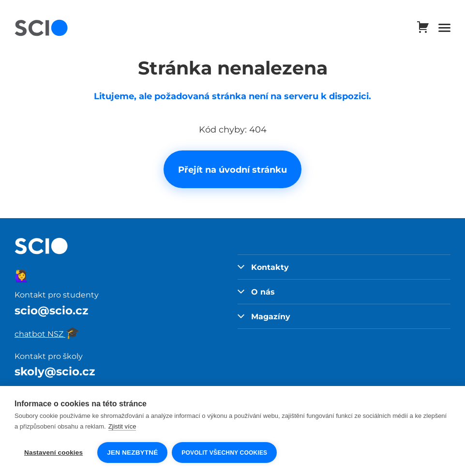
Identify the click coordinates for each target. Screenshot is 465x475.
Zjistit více (122, 426)
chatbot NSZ (47, 333)
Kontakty (263, 267)
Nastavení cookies (53, 452)
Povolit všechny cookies (225, 452)
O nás (256, 291)
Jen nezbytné (132, 452)
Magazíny (264, 316)
